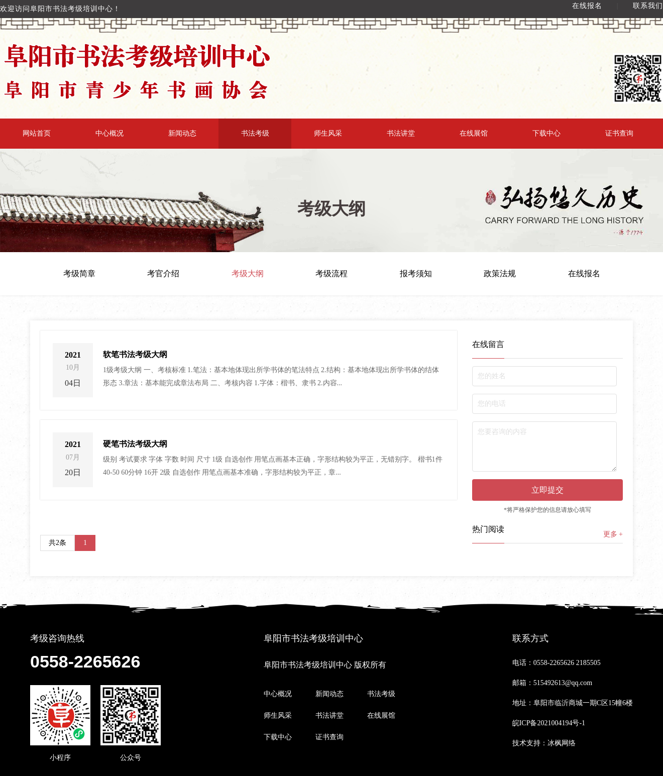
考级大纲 (248, 274)
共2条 (57, 542)
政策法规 (500, 274)
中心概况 (109, 133)
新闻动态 (182, 133)
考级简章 (79, 274)
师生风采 (328, 133)
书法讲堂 (401, 133)
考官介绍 (163, 274)
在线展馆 (474, 133)
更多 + (613, 534)
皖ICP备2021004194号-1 (548, 723)
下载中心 (546, 133)
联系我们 (648, 6)
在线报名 (587, 6)
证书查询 (619, 133)
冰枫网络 (561, 743)
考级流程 (331, 274)
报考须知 (416, 274)
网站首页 (37, 133)
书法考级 (255, 133)
